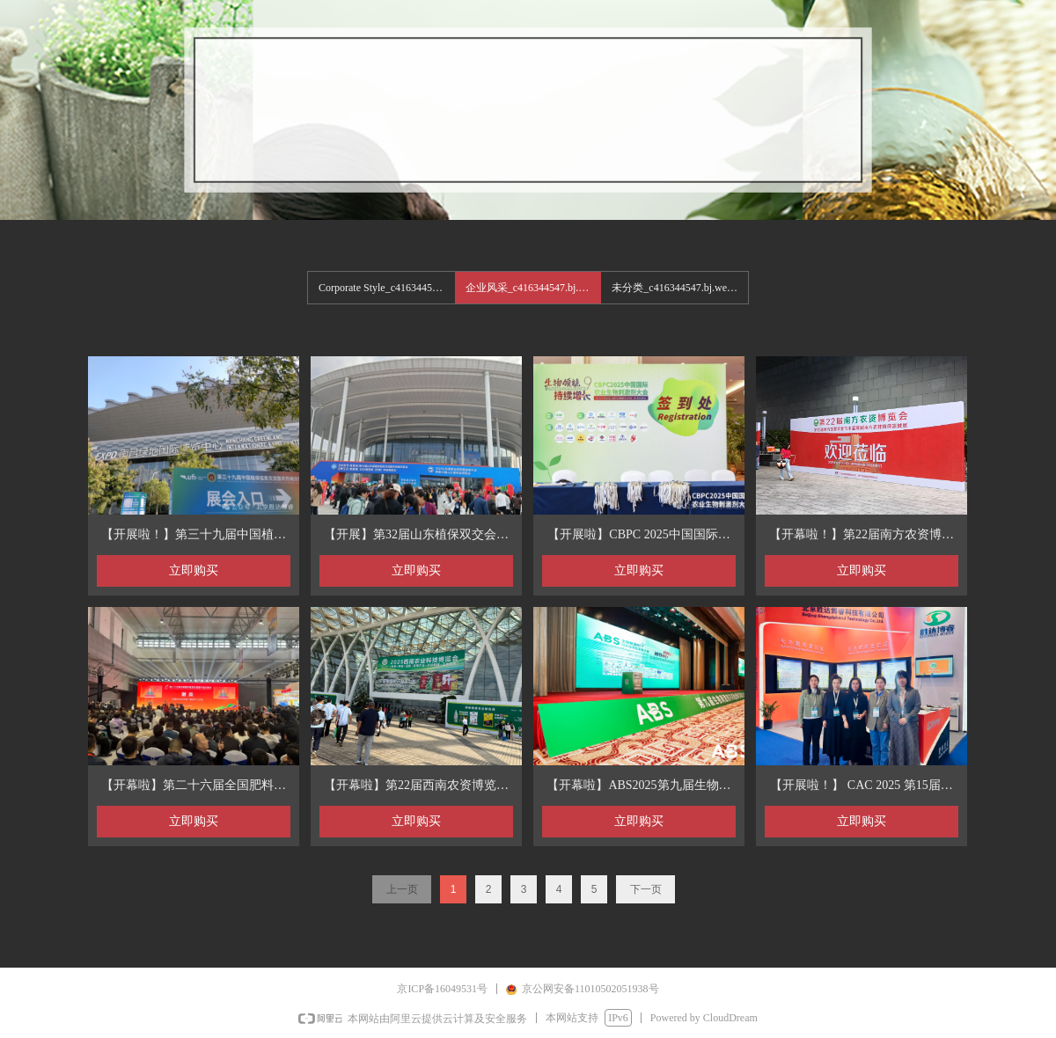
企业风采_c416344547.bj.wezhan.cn (534, 287)
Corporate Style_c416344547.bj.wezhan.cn (387, 287)
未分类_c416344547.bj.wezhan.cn (680, 287)
